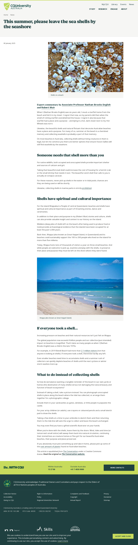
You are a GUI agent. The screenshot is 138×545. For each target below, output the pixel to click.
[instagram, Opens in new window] (11, 518)
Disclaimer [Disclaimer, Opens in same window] (107, 497)
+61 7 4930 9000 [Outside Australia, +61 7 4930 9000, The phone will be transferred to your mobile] (77, 469)
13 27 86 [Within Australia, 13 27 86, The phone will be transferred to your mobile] (51, 469)
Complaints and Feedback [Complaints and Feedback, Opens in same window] (79, 494)
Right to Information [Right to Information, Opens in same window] (44, 494)
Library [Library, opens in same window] (114, 4)
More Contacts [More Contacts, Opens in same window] (119, 467)
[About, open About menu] (124, 9)
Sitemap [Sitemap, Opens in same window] (107, 500)
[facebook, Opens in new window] (6, 518)
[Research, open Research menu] (103, 9)
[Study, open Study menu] (92, 9)
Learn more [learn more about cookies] (63, 541)
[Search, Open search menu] (132, 9)
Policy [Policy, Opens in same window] (39, 497)
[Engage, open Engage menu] (114, 9)
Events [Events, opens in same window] (123, 4)
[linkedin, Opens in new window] (17, 518)
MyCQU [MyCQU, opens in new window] (105, 4)
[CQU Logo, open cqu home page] (17, 7)
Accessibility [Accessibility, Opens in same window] (8, 497)
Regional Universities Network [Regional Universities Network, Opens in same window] (48, 500)
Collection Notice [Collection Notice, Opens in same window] (10, 494)
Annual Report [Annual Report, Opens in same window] (75, 500)
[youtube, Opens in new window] (29, 518)
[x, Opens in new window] (23, 518)
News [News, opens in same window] (131, 4)
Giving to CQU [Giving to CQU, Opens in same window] (9, 500)
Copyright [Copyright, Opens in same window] (73, 497)
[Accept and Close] (123, 536)
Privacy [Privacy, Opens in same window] (106, 494)
